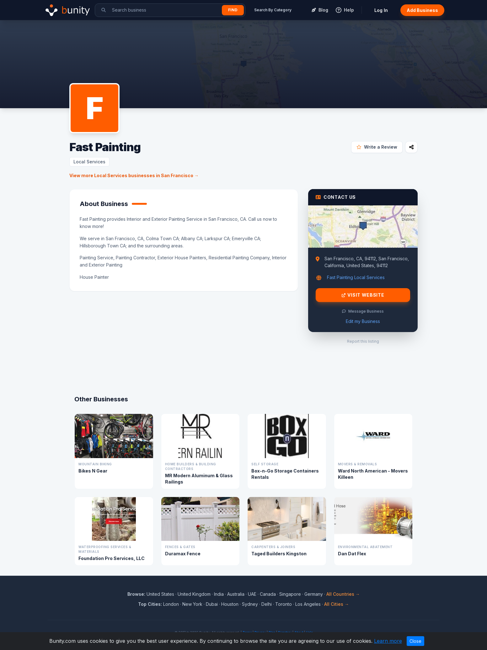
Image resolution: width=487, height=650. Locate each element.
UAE (252, 594)
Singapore (290, 594)
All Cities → (336, 604)
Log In (381, 10)
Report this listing (363, 341)
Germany (313, 594)
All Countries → (343, 594)
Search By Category (273, 10)
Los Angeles (308, 604)
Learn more (388, 641)
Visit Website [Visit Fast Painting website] (363, 295)
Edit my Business (363, 321)
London (171, 604)
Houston (229, 604)
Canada (268, 594)
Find (233, 10)
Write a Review (376, 147)
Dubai (212, 604)
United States (160, 594)
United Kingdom (194, 594)
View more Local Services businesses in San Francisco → (134, 175)
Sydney (250, 604)
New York (192, 604)
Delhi (266, 604)
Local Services (89, 161)
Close (415, 641)
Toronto (283, 604)
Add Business (422, 10)
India (219, 594)
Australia (235, 594)
